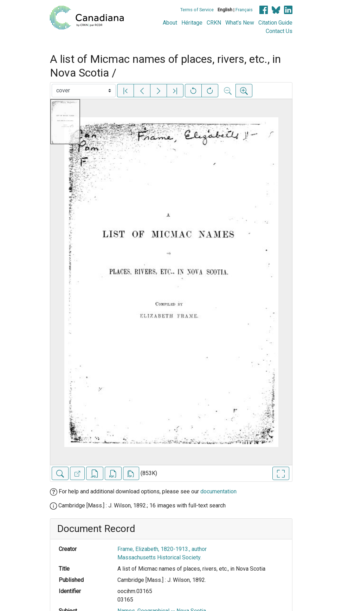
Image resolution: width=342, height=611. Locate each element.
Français (244, 9)
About (170, 22)
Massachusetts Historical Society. (159, 557)
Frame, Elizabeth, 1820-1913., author (162, 549)
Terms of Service (197, 9)
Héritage (191, 22)
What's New (239, 22)
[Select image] (84, 90)
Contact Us (279, 31)
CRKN (214, 22)
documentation (218, 491)
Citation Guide (275, 22)
